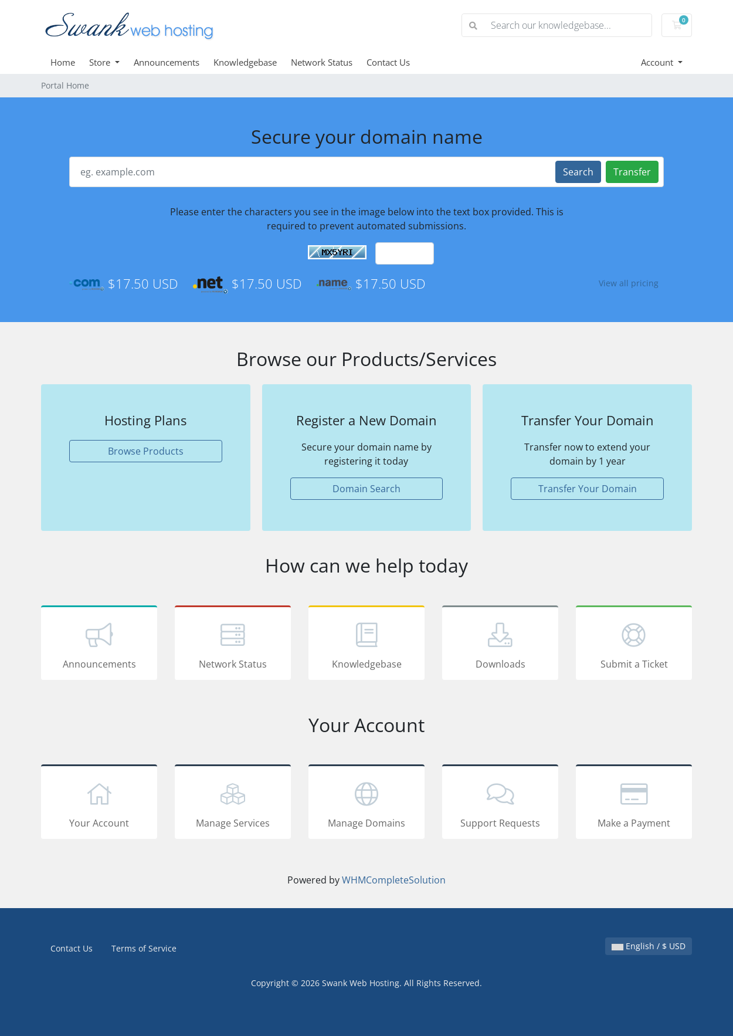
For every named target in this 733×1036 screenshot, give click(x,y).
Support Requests (500, 804)
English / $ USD (649, 946)
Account (658, 62)
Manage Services (233, 804)
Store (101, 62)
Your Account (99, 804)
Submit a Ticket (634, 645)
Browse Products (146, 451)
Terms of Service (144, 948)
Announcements (166, 62)
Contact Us (388, 62)
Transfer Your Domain (587, 488)
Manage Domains (366, 804)
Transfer (632, 171)
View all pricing (629, 283)
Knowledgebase (245, 62)
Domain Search (366, 488)
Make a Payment (634, 804)
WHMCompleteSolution (394, 880)
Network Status (321, 62)
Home (62, 62)
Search (578, 171)
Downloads (500, 645)
